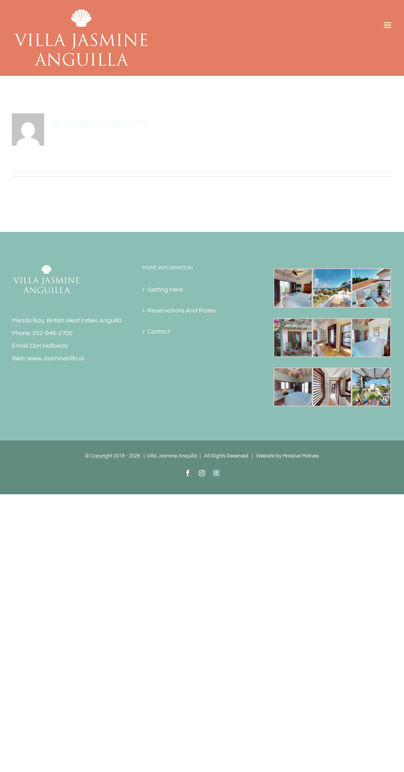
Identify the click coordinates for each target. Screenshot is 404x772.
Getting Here (165, 289)
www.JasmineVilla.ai (55, 358)
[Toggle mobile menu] (388, 25)
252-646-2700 (52, 333)
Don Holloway (49, 346)
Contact (158, 331)
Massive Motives (300, 456)
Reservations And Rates (181, 310)
